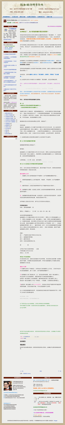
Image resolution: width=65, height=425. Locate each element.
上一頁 (21, 371)
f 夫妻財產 (7, 123)
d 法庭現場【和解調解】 (10, 120)
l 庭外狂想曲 (7, 133)
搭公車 (6, 47)
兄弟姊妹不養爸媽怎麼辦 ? (10, 54)
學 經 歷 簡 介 (6, 16)
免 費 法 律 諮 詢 (31, 16)
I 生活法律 (7, 128)
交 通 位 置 (15, 16)
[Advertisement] (40, 319)
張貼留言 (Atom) (27, 373)
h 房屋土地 (7, 126)
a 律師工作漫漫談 (9, 115)
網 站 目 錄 (22, 16)
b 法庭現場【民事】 (9, 116)
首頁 (41, 371)
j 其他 (6, 130)
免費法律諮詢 (8, 113)
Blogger (55, 420)
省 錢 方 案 (49, 16)
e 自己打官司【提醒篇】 (10, 121)
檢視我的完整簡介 (8, 39)
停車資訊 (11, 47)
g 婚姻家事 (7, 125)
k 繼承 (25, 338)
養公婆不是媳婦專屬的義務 (10, 69)
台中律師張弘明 (12, 28)
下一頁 (59, 371)
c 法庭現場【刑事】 (9, 118)
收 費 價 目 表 (41, 16)
